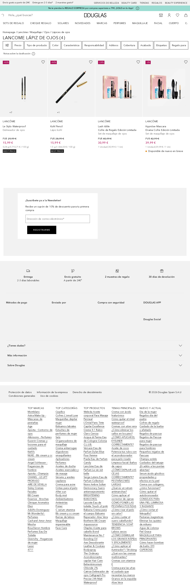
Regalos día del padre (148, 417)
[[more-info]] (19, 54)
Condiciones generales (22, 395)
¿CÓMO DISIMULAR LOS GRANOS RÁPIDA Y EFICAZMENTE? (124, 539)
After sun (61, 491)
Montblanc (34, 411)
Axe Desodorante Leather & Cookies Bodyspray (94, 546)
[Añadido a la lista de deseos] (43, 62)
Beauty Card (129, 3)
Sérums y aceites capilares (65, 479)
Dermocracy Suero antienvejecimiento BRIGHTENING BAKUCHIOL (94, 493)
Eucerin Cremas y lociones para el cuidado (37, 444)
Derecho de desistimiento (87, 392)
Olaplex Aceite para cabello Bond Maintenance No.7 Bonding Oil (95, 533)
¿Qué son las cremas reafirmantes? (124, 555)
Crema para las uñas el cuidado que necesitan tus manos (123, 571)
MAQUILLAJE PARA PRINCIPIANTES (151, 537)
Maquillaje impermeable (63, 522)
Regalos (157, 3)
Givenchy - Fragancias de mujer (40, 540)
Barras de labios (65, 517)
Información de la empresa (52, 392)
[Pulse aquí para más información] (137, 8)
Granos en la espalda (124, 578)
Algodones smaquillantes (63, 453)
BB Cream (33, 495)
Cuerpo (174, 23)
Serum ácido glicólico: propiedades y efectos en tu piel (152, 477)
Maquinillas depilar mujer (66, 421)
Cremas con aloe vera (124, 426)
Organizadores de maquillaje (66, 442)
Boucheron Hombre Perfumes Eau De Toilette (39, 532)
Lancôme (23, 32)
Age (30, 426)
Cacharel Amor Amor (40, 520)
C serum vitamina (65, 509)
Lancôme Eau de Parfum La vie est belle (93, 470)
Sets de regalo (13, 23)
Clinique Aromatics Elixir (38, 504)
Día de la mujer (148, 411)
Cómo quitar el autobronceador (149, 493)
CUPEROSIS (146, 549)
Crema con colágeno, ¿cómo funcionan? (152, 486)
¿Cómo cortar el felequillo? (149, 511)
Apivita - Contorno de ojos (40, 432)
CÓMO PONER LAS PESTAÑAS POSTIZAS (124, 504)
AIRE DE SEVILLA (37, 484)
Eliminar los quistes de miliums (150, 522)
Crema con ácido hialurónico (121, 413)
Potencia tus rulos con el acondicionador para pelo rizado (124, 455)
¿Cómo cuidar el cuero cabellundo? (122, 519)
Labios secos (119, 531)
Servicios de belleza (106, 3)
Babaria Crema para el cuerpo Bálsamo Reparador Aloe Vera (96, 513)
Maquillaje (140, 23)
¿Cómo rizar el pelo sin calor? (123, 511)
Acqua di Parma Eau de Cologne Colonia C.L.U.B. (95, 441)
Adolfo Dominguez (38, 509)
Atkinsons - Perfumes (40, 437)
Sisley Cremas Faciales (36, 490)
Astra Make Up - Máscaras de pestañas (37, 419)
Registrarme (41, 230)
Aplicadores (62, 459)
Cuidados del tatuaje (152, 462)
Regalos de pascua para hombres (151, 446)
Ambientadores (64, 498)
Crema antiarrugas (66, 448)
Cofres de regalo (149, 422)
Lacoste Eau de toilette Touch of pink (96, 504)
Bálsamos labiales (66, 426)
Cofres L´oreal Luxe (67, 415)
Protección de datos (20, 392)
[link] (23, 105)
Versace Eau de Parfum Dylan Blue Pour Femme (94, 452)
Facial (158, 23)
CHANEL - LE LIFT (37, 477)
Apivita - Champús (38, 473)
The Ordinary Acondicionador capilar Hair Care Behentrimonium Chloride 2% (93, 560)
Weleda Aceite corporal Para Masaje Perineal (96, 415)
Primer (59, 506)
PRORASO (33, 480)
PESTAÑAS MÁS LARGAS (121, 482)
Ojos (47, 32)
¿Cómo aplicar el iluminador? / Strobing (124, 548)
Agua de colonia (149, 528)
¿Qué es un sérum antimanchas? (122, 490)
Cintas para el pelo (66, 488)
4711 (30, 549)
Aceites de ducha (66, 466)
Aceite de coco (120, 448)
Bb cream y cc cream (67, 513)
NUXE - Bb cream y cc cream (40, 457)
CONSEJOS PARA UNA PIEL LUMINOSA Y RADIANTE (151, 502)
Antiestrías (62, 502)
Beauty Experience (176, 3)
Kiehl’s (31, 451)
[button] (95, 345)
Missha (32, 524)
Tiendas (144, 3)
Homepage (9, 32)
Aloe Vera (117, 582)
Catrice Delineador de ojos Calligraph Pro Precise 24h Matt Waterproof (96, 577)
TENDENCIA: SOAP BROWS (122, 526)
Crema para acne (65, 484)
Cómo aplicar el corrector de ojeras (123, 497)
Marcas (102, 23)
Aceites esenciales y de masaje (67, 471)
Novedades (83, 23)
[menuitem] (15, 23)
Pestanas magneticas (152, 517)
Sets (58, 437)
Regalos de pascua (151, 433)
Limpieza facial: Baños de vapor (124, 464)
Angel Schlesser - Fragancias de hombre (37, 466)
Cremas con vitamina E (123, 562)
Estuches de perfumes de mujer (66, 432)
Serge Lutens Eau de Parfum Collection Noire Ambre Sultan (95, 481)
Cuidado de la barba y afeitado (152, 428)
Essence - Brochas (38, 498)
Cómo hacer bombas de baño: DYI (152, 544)
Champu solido (148, 459)
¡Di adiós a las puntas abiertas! (152, 468)
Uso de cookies (49, 395)
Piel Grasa (145, 531)
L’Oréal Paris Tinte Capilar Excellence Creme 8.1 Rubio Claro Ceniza (94, 428)
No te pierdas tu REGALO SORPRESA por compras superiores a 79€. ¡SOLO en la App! (91, 8)
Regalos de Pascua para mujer (150, 439)
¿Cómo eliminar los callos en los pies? (122, 432)
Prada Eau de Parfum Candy (96, 461)
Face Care (61, 528)
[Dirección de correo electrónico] (57, 219)
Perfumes (120, 23)
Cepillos (60, 411)
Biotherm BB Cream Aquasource (95, 522)
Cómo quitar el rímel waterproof (123, 421)
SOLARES (63, 23)
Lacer (31, 546)
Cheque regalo (40, 23)
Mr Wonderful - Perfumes (36, 515)
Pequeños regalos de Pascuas (152, 453)
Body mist (61, 495)
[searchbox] (33, 15)
